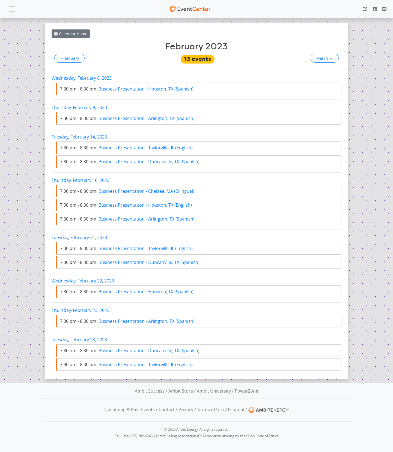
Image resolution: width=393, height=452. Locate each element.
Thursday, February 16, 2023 (80, 180)
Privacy (185, 409)
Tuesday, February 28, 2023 (79, 340)
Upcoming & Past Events (129, 409)
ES (364, 9)
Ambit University (214, 391)
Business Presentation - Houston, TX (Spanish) (126, 89)
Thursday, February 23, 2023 (80, 310)
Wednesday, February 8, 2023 (82, 78)
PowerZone (246, 391)
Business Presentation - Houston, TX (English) (126, 205)
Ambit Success (150, 391)
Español (236, 409)
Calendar (70, 33)
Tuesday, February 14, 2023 (79, 137)
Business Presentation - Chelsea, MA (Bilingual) (127, 191)
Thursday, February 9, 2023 (79, 107)
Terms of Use (210, 409)
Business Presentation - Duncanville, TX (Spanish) (130, 162)
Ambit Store (180, 391)
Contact (167, 409)
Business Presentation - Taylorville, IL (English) (126, 148)
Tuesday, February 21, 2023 (79, 237)
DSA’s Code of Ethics (262, 436)
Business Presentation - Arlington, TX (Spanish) (127, 118)
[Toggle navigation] (12, 9)
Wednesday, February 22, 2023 (83, 281)
